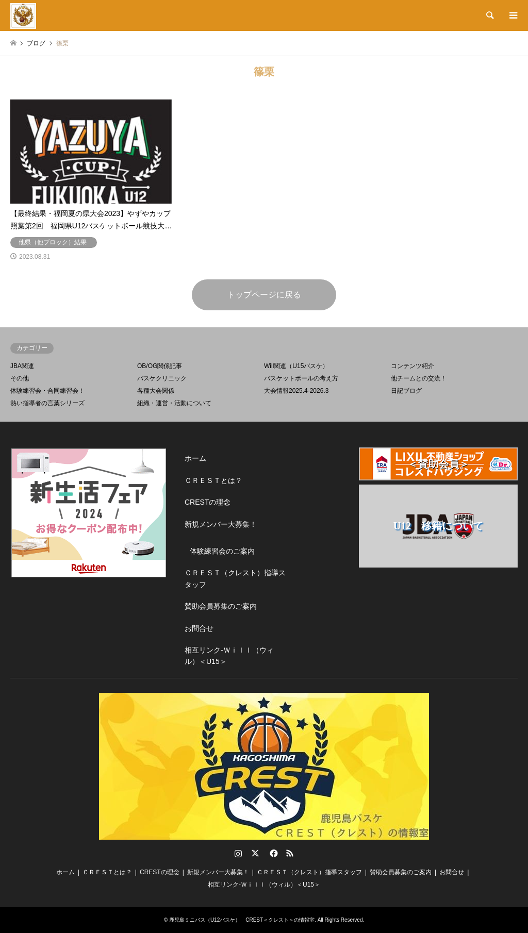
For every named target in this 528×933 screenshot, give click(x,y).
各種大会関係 (155, 390)
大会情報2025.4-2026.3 (296, 390)
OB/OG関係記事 (159, 366)
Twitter (255, 853)
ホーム (195, 458)
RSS (289, 853)
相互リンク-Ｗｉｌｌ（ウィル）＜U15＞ (229, 655)
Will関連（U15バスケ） (296, 366)
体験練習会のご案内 (222, 551)
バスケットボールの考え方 (301, 378)
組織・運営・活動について (174, 403)
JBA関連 (22, 366)
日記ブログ (406, 390)
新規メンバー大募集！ (221, 524)
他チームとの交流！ (419, 378)
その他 (19, 378)
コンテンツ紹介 (412, 366)
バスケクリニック (162, 378)
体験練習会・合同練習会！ (47, 390)
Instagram (238, 853)
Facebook (272, 853)
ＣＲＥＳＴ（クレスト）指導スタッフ (235, 578)
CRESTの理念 (207, 502)
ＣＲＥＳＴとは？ (213, 480)
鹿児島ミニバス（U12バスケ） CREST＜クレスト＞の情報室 (242, 920)
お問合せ (199, 628)
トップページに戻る (264, 294)
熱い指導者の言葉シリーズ (47, 403)
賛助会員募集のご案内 (221, 606)
